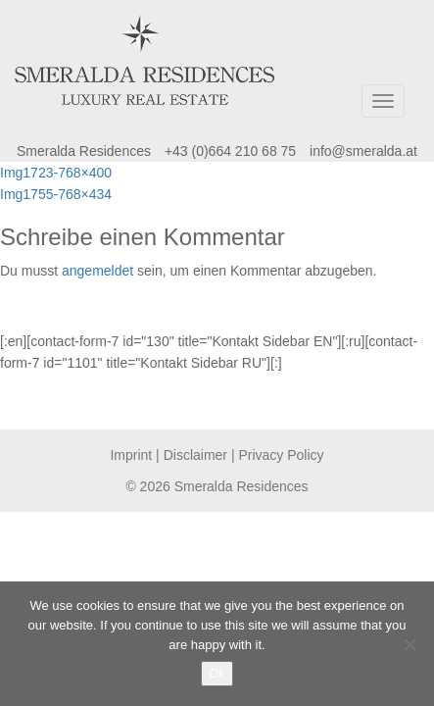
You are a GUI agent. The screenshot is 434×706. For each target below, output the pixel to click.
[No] (409, 644)
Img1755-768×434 (56, 194)
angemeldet (97, 270)
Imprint (131, 455)
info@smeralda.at (363, 151)
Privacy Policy (280, 455)
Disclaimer (195, 455)
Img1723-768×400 (56, 172)
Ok (217, 673)
